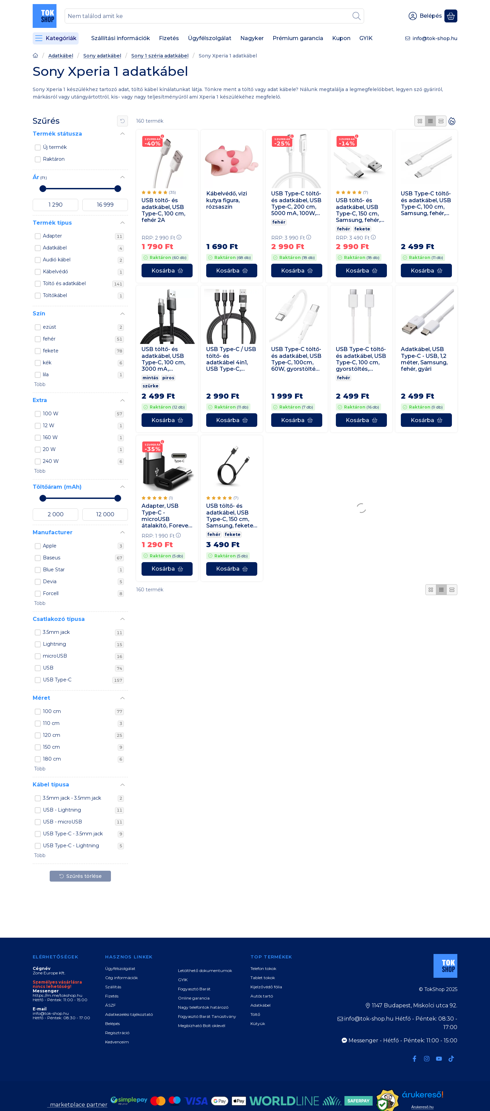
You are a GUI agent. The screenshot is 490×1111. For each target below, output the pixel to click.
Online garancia (194, 998)
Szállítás (113, 987)
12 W (83, 425)
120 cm (83, 735)
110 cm (83, 723)
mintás (150, 378)
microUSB (83, 656)
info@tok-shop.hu (434, 38)
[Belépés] (425, 16)
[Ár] (122, 177)
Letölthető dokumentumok (205, 970)
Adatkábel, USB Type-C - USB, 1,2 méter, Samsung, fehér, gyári (424, 359)
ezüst (83, 327)
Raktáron (54, 159)
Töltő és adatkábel (83, 283)
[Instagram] (427, 1059)
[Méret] (122, 698)
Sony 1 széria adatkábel (160, 56)
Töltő (255, 1014)
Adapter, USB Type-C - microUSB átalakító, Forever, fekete (166, 516)
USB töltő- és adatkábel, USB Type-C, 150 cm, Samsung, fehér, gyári (358, 210)
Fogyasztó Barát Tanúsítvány (207, 1016)
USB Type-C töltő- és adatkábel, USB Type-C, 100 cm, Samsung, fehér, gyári (426, 203)
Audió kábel (83, 260)
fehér (83, 339)
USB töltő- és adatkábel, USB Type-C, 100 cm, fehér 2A (163, 210)
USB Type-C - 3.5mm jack (83, 834)
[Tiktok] (451, 1059)
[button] (39, 384)
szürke (151, 386)
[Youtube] (439, 1059)
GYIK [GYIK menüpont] (366, 38)
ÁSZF (110, 1005)
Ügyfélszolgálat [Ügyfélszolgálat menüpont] (209, 38)
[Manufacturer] (122, 532)
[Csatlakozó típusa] (122, 619)
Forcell (83, 593)
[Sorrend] (451, 121)
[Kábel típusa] (122, 785)
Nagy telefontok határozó (203, 1007)
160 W (83, 437)
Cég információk (121, 977)
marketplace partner (78, 1104)
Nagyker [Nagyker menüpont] (252, 38)
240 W (83, 461)
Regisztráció (117, 1032)
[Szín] (122, 314)
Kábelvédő (83, 271)
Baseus (83, 558)
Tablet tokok (262, 977)
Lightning (83, 644)
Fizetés (111, 996)
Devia (83, 581)
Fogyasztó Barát (194, 989)
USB (83, 668)
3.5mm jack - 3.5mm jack (83, 798)
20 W (83, 449)
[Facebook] (414, 1059)
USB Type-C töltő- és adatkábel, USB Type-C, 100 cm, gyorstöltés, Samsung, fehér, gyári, (361, 359)
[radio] (419, 121)
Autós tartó (261, 996)
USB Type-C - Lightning (83, 846)
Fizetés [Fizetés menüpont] (169, 38)
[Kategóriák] (56, 38)
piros (168, 378)
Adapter (83, 236)
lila (83, 374)
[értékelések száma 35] (159, 192)
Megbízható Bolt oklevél (201, 1025)
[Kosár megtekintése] (450, 16)
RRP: (161, 238)
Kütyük (257, 1023)
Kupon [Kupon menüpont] (341, 38)
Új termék (55, 147)
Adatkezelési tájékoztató (129, 1014)
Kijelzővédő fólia (266, 987)
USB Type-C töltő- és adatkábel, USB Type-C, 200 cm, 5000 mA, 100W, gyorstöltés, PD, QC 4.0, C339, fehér (296, 203)
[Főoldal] (35, 56)
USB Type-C (83, 680)
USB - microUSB (83, 822)
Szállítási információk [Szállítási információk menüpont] (120, 38)
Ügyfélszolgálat (120, 968)
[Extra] (122, 400)
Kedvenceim (117, 1042)
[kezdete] (55, 205)
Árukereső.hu (422, 1107)
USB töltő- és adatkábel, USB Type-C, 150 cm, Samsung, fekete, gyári (230, 516)
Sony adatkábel (102, 56)
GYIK (182, 979)
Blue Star (83, 570)
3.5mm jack (83, 632)
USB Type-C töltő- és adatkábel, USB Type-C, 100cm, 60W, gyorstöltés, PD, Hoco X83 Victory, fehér (296, 359)
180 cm (83, 759)
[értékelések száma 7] (352, 193)
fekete (83, 351)
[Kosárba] (167, 270)
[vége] (105, 205)
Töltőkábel (83, 295)
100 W (83, 414)
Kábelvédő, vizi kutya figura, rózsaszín (226, 200)
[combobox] (214, 15)
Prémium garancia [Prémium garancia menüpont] (298, 38)
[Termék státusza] (122, 133)
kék (83, 363)
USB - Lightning (83, 810)
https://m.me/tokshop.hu (57, 995)
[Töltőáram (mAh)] (122, 487)
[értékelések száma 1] (157, 498)
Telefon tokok (263, 968)
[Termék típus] (122, 223)
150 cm (83, 747)
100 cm (83, 711)
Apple (83, 546)
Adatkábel (60, 56)
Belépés (112, 1023)
